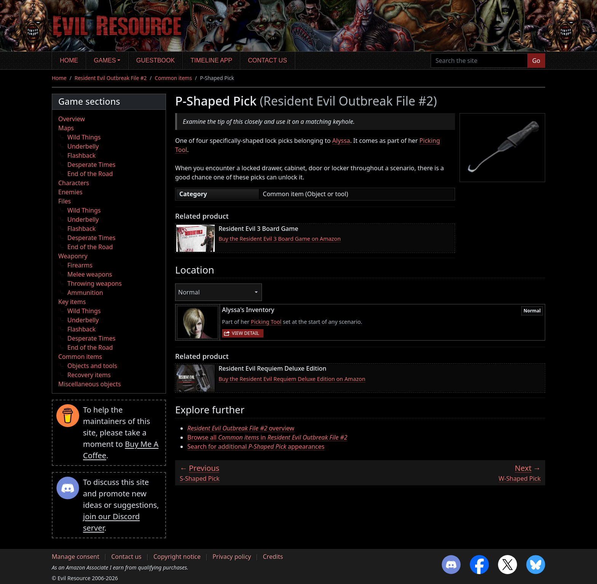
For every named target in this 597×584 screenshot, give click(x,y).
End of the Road (90, 174)
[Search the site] (479, 60)
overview (240, 428)
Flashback (81, 155)
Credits (273, 556)
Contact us (267, 60)
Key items (72, 302)
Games (105, 60)
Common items (173, 78)
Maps (66, 128)
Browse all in (267, 437)
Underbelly (83, 146)
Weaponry (73, 256)
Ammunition (85, 292)
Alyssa (341, 140)
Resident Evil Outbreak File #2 (111, 78)
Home (69, 60)
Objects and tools (92, 366)
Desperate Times (91, 164)
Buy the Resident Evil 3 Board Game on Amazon (280, 238)
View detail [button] (245, 333)
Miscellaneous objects (89, 384)
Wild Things (84, 137)
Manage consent (75, 556)
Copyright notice (177, 556)
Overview (71, 119)
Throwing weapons (94, 283)
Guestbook (155, 60)
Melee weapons (89, 274)
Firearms (80, 265)
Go (536, 60)
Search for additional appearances (255, 446)
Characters (73, 183)
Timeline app (211, 60)
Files (64, 201)
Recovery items (89, 375)
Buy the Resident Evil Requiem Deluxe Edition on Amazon (292, 378)
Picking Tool (266, 321)
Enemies (70, 192)
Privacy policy (231, 556)
